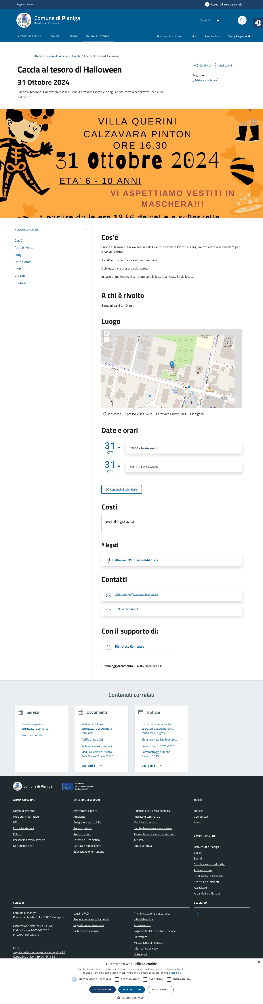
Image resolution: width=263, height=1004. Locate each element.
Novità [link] (54, 36)
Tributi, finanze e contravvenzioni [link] (154, 834)
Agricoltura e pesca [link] (85, 810)
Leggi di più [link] (175, 972)
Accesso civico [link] (142, 925)
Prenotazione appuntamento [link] (91, 919)
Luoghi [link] (198, 852)
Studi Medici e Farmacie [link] (208, 876)
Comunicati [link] (201, 816)
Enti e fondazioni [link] (23, 828)
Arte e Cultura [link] (203, 870)
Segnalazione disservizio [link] (88, 925)
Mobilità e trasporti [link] (145, 822)
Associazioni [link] (201, 887)
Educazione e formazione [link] (88, 851)
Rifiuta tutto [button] (160, 989)
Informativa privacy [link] (146, 948)
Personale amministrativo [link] (29, 840)
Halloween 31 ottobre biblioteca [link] (135, 560)
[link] (258, 23)
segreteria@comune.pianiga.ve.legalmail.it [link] (39, 952)
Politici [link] (17, 834)
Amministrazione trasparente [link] (152, 913)
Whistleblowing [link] (143, 919)
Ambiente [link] (79, 816)
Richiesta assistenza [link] (86, 931)
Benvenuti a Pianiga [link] (206, 847)
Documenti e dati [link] (23, 845)
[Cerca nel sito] (242, 20)
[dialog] (131, 981)
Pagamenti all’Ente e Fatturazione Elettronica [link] (155, 934)
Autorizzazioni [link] (82, 834)
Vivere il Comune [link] (97, 36)
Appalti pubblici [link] (82, 828)
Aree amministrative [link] (26, 816)
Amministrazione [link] (29, 36)
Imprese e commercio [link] (147, 816)
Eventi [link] (198, 858)
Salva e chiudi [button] (103, 989)
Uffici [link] (193, 36)
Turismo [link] (139, 840)
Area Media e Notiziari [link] (208, 893)
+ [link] (106, 334)
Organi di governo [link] (24, 810)
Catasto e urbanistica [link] (86, 840)
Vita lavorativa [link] (143, 845)
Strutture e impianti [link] (206, 882)
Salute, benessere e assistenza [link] (153, 828)
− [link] (106, 339)
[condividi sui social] (202, 65)
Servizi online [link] (211, 36)
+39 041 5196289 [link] (126, 609)
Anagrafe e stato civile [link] (87, 822)
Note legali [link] (140, 954)
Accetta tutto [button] (132, 989)
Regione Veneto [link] (24, 4)
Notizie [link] (198, 810)
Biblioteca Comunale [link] (169, 36)
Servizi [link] (72, 36)
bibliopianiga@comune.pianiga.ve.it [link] (136, 594)
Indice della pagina (51, 229)
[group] (41, 741)
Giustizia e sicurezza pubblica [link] (152, 810)
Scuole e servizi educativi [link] (209, 864)
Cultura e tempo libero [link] (87, 845)
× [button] (259, 962)
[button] (131, 998)
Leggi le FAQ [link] (81, 913)
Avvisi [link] (197, 822)
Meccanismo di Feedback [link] (149, 942)
